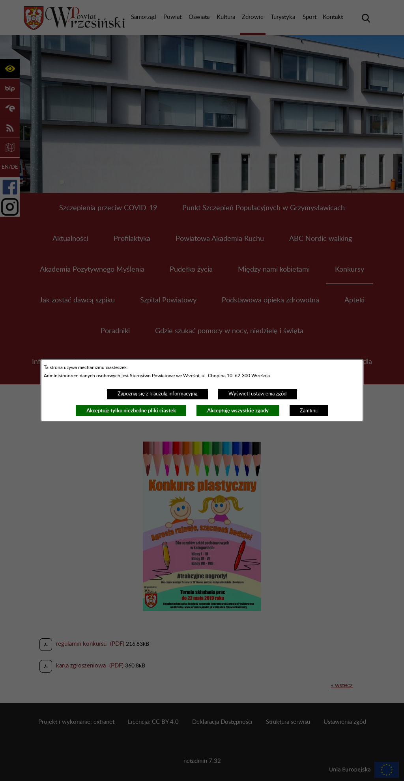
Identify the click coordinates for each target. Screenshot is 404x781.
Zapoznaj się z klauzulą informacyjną (157, 394)
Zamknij (309, 411)
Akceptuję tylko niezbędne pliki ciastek (131, 411)
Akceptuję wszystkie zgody (238, 411)
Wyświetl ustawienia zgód (257, 394)
